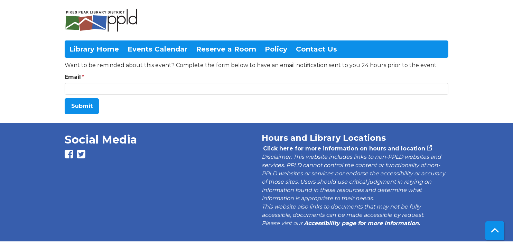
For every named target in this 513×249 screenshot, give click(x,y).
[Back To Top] (494, 230)
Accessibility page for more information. (362, 223)
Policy (276, 49)
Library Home (94, 49)
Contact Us (316, 49)
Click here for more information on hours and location (343, 148)
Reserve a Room (226, 49)
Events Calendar (157, 49)
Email (73, 77)
